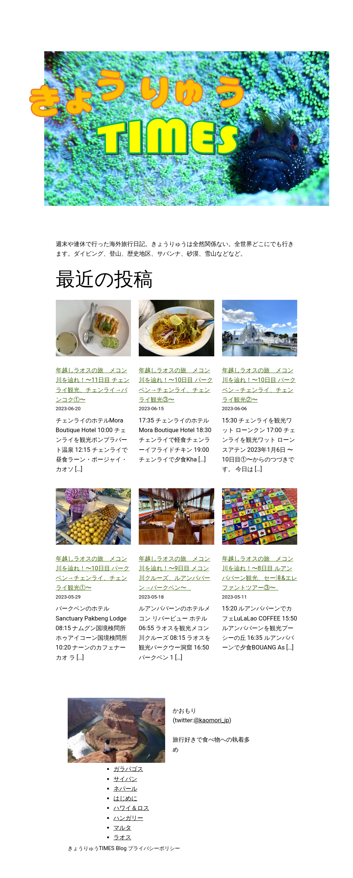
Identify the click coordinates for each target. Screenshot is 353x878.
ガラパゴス (128, 768)
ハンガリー (128, 818)
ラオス (122, 837)
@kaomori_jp (211, 720)
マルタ (122, 827)
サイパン (125, 779)
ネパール (125, 788)
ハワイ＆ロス (131, 807)
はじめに (125, 798)
